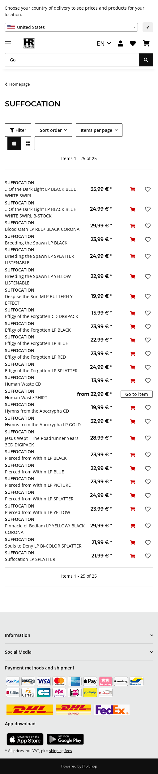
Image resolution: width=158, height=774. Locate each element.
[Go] (72, 59)
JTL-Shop (89, 766)
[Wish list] (132, 44)
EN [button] (101, 43)
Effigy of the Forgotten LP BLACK (38, 330)
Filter (18, 130)
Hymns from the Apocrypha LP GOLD (43, 424)
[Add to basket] (132, 189)
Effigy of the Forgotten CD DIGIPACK (41, 316)
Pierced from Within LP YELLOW (37, 512)
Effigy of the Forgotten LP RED (35, 357)
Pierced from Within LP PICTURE (38, 485)
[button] (120, 44)
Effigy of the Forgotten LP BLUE (36, 343)
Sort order (51, 130)
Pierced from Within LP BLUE (34, 472)
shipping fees (60, 750)
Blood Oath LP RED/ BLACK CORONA (42, 229)
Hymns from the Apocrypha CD (37, 411)
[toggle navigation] (8, 40)
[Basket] (146, 44)
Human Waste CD (23, 384)
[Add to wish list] (147, 189)
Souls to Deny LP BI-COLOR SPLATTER (43, 546)
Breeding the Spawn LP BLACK (36, 243)
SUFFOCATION (19, 183)
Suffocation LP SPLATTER (30, 559)
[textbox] (71, 27)
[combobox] (71, 27)
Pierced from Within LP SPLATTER (39, 499)
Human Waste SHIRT (26, 397)
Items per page (96, 130)
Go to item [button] (136, 394)
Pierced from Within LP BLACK (36, 458)
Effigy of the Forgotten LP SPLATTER (41, 371)
